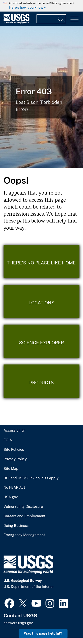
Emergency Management (24, 535)
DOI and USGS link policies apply (31, 478)
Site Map (11, 469)
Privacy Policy (15, 459)
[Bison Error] (41, 97)
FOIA (8, 440)
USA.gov (11, 497)
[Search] (61, 18)
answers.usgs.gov (18, 623)
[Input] (51, 18)
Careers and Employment (24, 516)
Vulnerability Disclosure (23, 507)
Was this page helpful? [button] (43, 633)
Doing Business (16, 526)
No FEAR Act (14, 488)
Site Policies (14, 450)
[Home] (16, 22)
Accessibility (14, 431)
